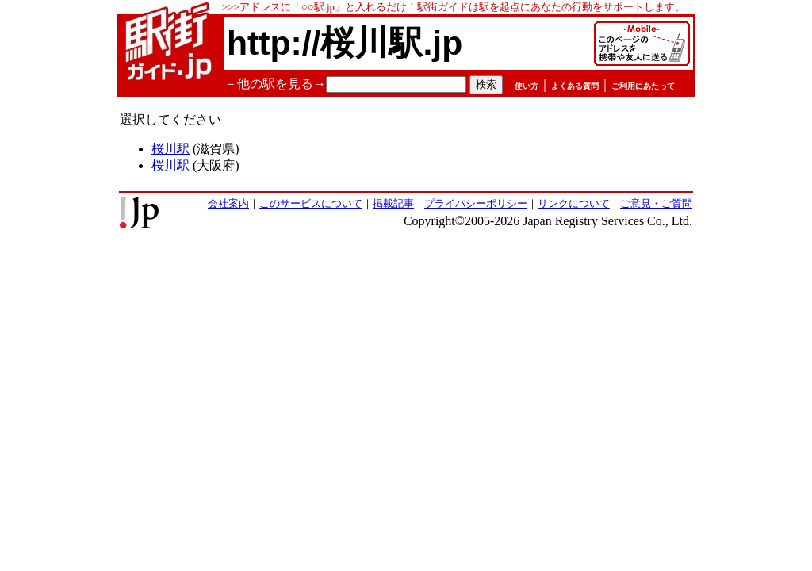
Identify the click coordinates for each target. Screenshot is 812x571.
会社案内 (228, 203)
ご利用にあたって (643, 86)
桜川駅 (170, 148)
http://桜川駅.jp (344, 43)
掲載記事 (393, 203)
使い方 (526, 86)
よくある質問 (575, 86)
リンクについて (574, 203)
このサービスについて (310, 203)
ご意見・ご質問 (656, 203)
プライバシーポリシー (475, 203)
